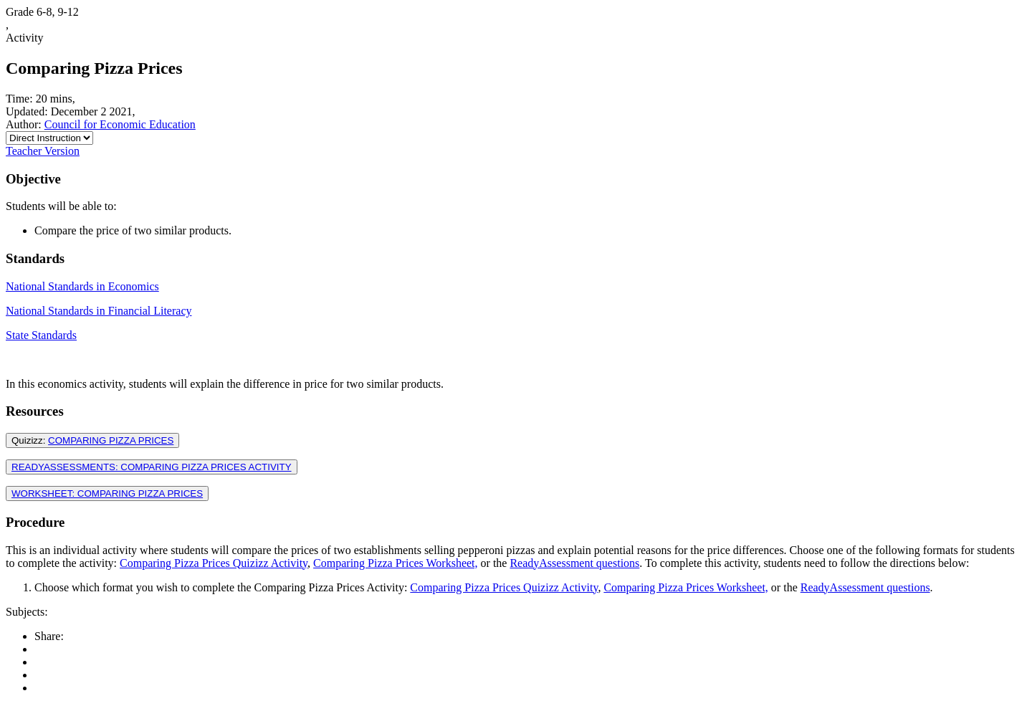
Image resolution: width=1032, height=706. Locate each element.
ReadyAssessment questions (574, 563)
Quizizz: (92, 440)
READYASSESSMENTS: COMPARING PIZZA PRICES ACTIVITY (151, 467)
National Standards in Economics (82, 286)
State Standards (41, 335)
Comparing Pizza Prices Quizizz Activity (213, 563)
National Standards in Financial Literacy (98, 311)
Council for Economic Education (120, 124)
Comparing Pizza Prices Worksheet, (395, 563)
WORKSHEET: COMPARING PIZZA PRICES (107, 493)
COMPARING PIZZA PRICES (110, 440)
